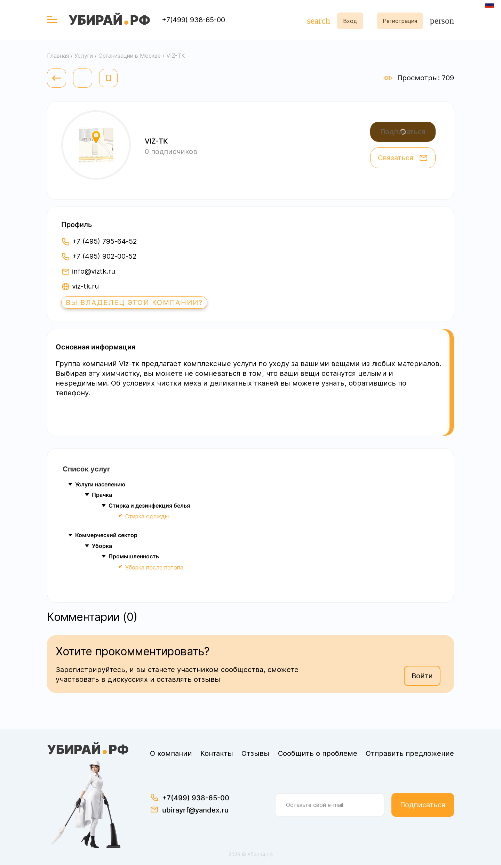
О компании (171, 753)
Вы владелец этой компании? (134, 302)
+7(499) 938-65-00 (193, 20)
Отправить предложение (410, 753)
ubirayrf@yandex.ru (195, 810)
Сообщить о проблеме (317, 753)
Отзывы (255, 753)
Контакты (216, 753)
